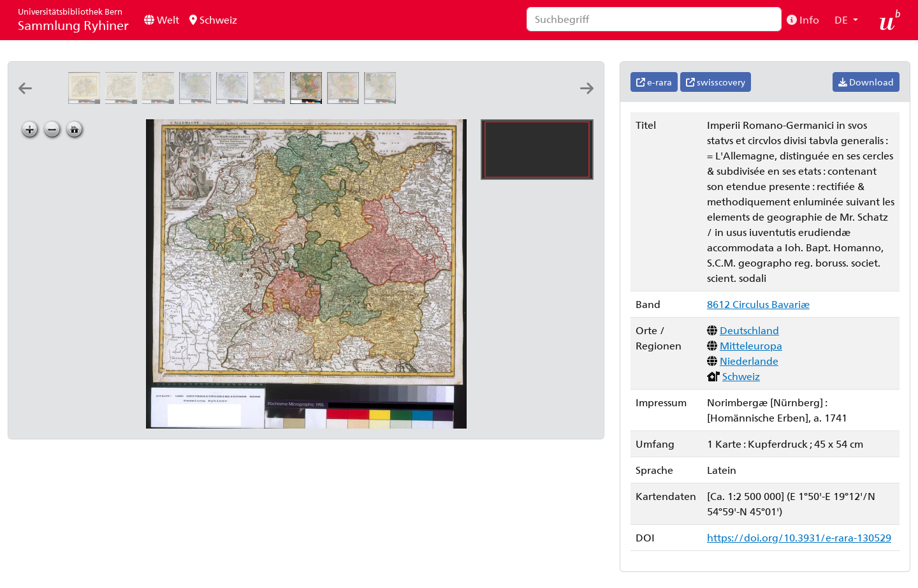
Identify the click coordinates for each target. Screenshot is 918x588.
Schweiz (213, 19)
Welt (161, 19)
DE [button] (842, 19)
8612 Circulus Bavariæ (758, 304)
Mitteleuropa (751, 345)
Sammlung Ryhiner (73, 19)
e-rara (654, 82)
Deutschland (749, 330)
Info (803, 19)
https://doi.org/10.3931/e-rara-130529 (799, 537)
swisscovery (715, 82)
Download (866, 82)
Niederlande (749, 360)
